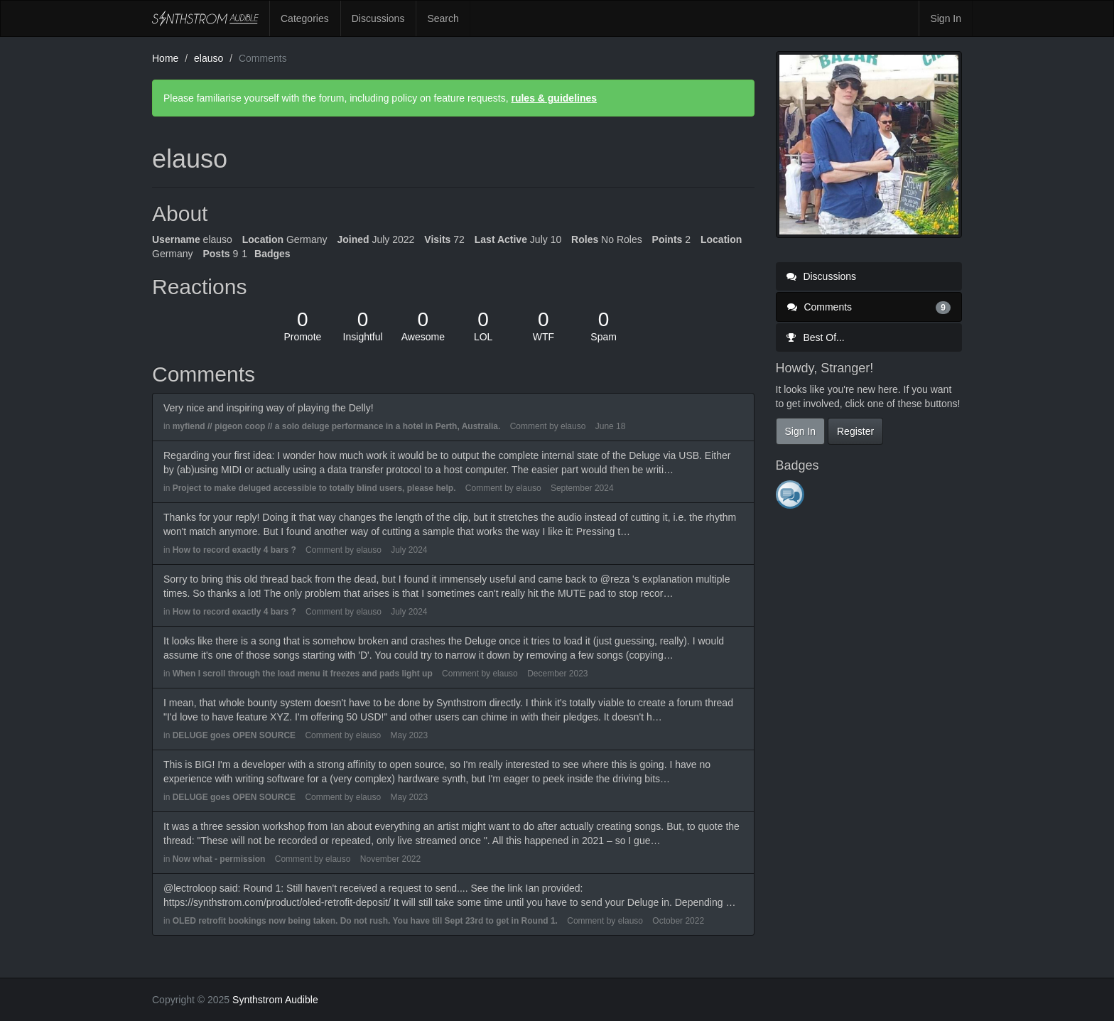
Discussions (378, 18)
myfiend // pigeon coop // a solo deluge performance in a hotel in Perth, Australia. (337, 426)
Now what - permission (219, 859)
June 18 (610, 426)
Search (442, 18)
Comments (869, 307)
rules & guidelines (554, 98)
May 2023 (409, 735)
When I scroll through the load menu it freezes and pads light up (303, 674)
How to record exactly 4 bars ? (234, 550)
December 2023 (557, 674)
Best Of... (815, 337)
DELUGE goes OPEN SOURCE (234, 735)
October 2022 (678, 921)
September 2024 (582, 488)
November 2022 (390, 859)
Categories (305, 18)
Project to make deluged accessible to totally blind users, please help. (314, 488)
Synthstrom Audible (205, 18)
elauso (573, 426)
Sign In (945, 18)
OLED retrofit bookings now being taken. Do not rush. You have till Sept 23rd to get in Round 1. (365, 921)
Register (855, 431)
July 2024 (409, 550)
